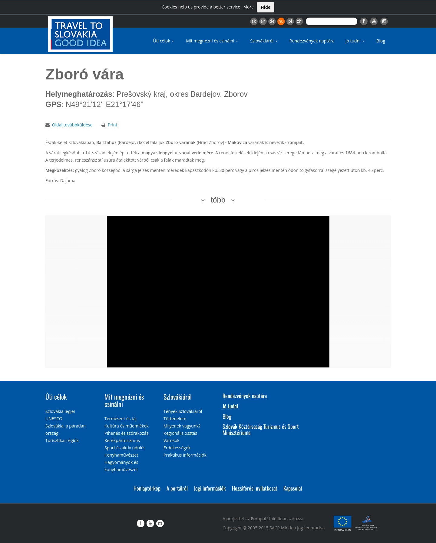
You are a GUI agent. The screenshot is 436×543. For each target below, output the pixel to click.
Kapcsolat (292, 488)
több (218, 200)
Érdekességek (177, 448)
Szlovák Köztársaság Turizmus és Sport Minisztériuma (261, 429)
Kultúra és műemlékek (126, 426)
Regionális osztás (180, 433)
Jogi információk (210, 488)
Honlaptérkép (147, 488)
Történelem (175, 418)
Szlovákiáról (264, 41)
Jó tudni (355, 41)
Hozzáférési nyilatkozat (254, 488)
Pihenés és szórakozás (126, 433)
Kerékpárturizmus (122, 440)
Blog (380, 41)
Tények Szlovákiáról (183, 411)
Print (112, 125)
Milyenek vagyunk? (182, 426)
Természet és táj (120, 418)
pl (290, 21)
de (271, 21)
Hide (265, 7)
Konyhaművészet (121, 455)
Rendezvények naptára (312, 41)
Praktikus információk (185, 455)
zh (299, 21)
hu (281, 21)
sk (254, 21)
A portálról (177, 488)
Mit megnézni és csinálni (212, 41)
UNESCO (53, 418)
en (262, 21)
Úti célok (164, 41)
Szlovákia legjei (60, 411)
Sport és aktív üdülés (124, 448)
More (248, 7)
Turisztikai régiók (62, 440)
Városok (172, 440)
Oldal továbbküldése (72, 125)
